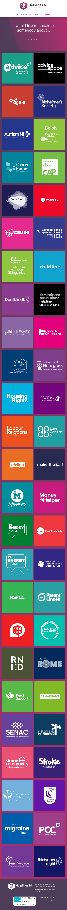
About (47, 14)
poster (32, 14)
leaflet (25, 14)
